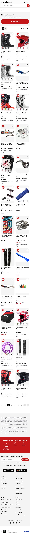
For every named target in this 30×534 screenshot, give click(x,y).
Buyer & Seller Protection (4, 510)
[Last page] (28, 405)
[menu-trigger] (1, 2)
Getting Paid (19, 483)
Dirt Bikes (3, 486)
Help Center (19, 499)
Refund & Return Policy (7, 504)
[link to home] (7, 2)
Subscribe (25, 459)
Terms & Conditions (6, 499)
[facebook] (10, 523)
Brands (3, 488)
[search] (28, 5)
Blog (17, 502)
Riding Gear (4, 478)
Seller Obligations (20, 488)
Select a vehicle (15, 21)
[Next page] (24, 405)
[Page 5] (21, 405)
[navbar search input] (13, 5)
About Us (18, 507)
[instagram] (13, 523)
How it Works (19, 481)
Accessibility (19, 512)
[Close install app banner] (1, 531)
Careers (18, 504)
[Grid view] (3, 28)
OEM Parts (4, 483)
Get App (26, 531)
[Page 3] (15, 405)
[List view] (5, 28)
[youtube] (16, 523)
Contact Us (19, 509)
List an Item (19, 478)
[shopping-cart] (27, 2)
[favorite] (12, 34)
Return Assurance (5, 507)
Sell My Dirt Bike (20, 486)
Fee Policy (4, 513)
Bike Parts (4, 481)
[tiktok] (19, 523)
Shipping (18, 491)
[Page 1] (8, 405)
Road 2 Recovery (20, 514)
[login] (24, 2)
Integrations (19, 493)
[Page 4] (18, 405)
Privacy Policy (4, 502)
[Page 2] (11, 405)
